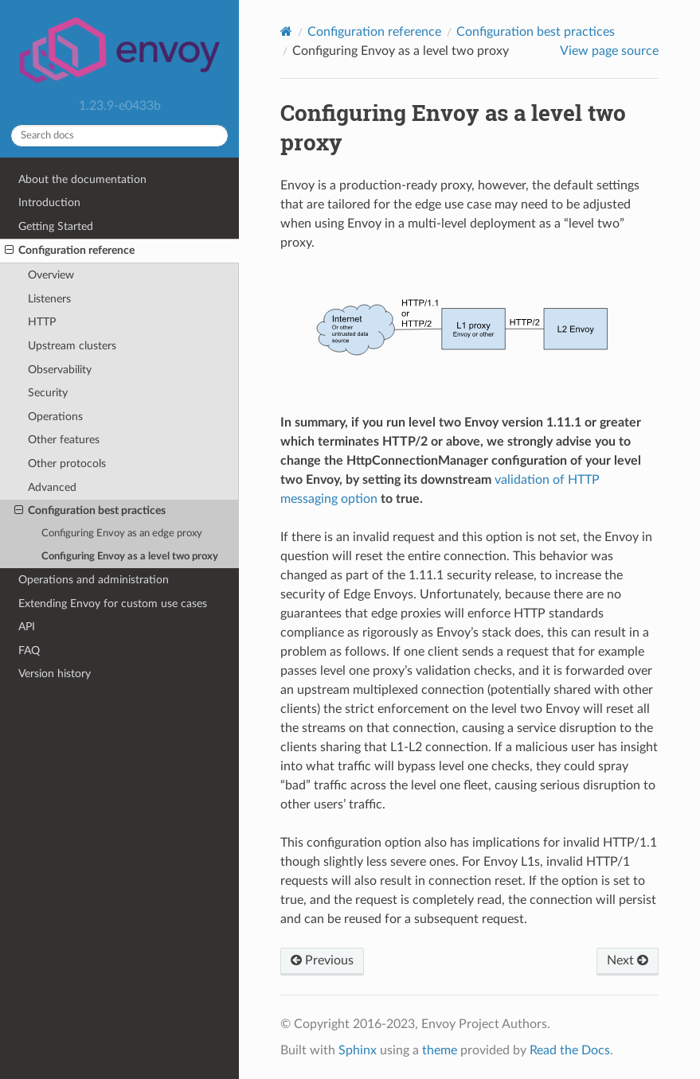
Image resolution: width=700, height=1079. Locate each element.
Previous (322, 960)
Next (627, 960)
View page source (609, 51)
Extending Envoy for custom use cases (112, 604)
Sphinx (357, 1050)
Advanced (52, 487)
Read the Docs (570, 1050)
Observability (60, 370)
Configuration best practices (90, 511)
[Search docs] (119, 135)
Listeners (49, 299)
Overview (51, 275)
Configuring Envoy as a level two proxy (129, 556)
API (26, 627)
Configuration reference (70, 250)
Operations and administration (93, 580)
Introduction (49, 202)
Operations (55, 417)
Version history (54, 674)
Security (48, 393)
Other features (64, 440)
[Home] (286, 31)
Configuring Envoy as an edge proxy (121, 533)
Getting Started (55, 226)
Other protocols (67, 463)
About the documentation (82, 179)
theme (439, 1050)
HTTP (42, 322)
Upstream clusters (72, 346)
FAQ (29, 650)
